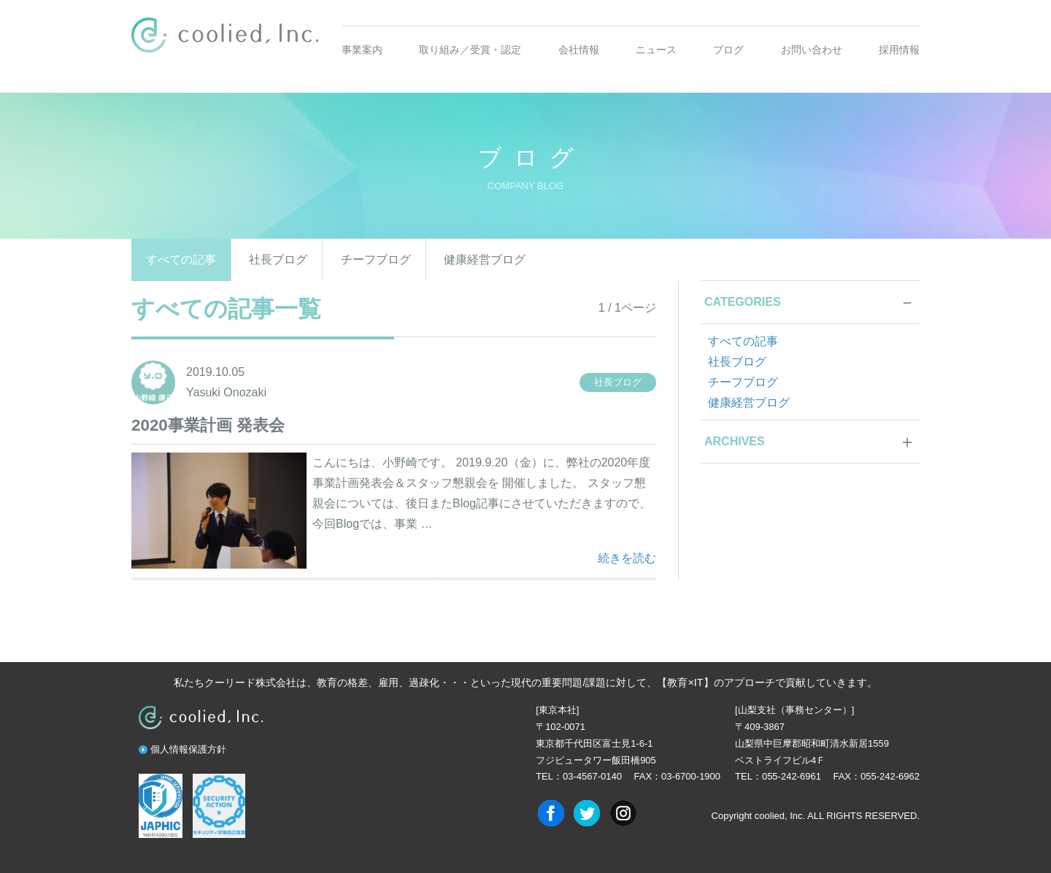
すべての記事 (181, 259)
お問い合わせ (811, 49)
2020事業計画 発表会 (208, 425)
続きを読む (627, 556)
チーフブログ (376, 259)
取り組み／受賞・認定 (470, 49)
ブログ (728, 49)
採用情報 (899, 49)
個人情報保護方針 (188, 749)
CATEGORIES (742, 302)
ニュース (656, 49)
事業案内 (362, 49)
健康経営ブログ (485, 259)
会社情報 (578, 49)
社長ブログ (278, 259)
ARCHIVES (734, 441)
